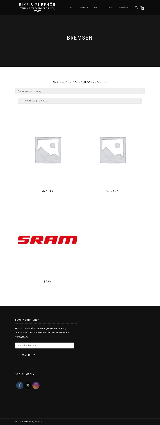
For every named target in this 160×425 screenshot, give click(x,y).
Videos (109, 7)
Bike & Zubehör (37, 5)
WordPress (39, 422)
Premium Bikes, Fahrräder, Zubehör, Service (37, 10)
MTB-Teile (88, 82)
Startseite (58, 82)
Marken (84, 7)
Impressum (123, 7)
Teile (77, 82)
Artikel (97, 7)
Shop (69, 82)
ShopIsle (19, 422)
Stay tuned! (29, 355)
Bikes (72, 7)
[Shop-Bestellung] (80, 91)
